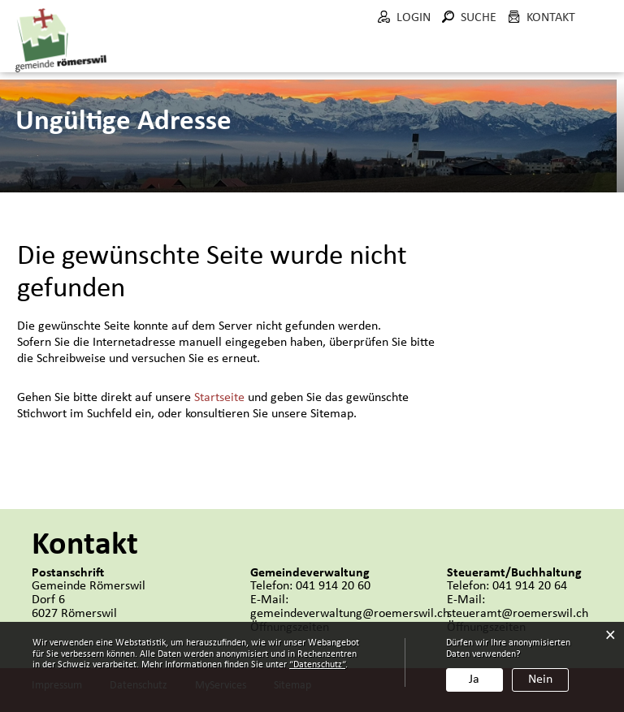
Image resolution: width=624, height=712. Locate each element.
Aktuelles (152, 55)
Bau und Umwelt (489, 72)
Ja (474, 679)
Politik (311, 55)
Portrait (236, 55)
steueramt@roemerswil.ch (517, 612)
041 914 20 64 (529, 584)
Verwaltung (397, 55)
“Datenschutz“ (317, 665)
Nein (540, 679)
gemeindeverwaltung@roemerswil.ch (349, 612)
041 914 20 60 (333, 584)
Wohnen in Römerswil (575, 64)
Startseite (219, 396)
